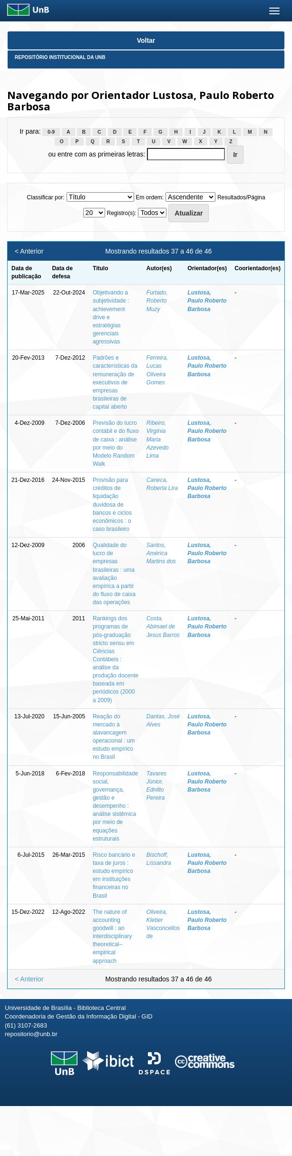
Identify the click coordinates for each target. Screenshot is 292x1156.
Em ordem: (150, 197)
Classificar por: (45, 197)
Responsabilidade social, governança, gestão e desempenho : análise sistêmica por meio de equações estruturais (115, 806)
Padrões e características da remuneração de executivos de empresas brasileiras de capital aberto (115, 382)
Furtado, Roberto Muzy (157, 300)
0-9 (51, 132)
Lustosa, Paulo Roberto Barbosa (206, 300)
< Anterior (29, 251)
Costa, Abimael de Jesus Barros (163, 626)
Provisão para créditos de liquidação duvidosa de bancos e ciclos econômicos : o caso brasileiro (112, 504)
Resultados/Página (241, 197)
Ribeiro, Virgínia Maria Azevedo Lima (157, 439)
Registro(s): (121, 213)
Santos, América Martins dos (161, 553)
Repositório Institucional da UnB (60, 57)
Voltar (146, 40)
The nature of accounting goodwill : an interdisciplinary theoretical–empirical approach (112, 936)
